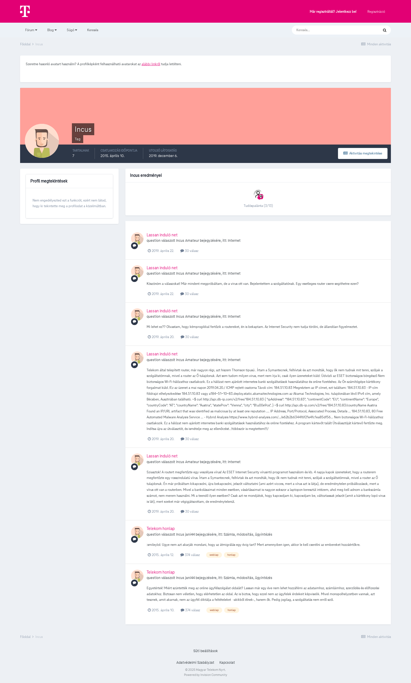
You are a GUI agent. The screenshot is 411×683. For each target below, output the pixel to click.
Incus (180, 240)
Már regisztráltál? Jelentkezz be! (333, 12)
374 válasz (190, 555)
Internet (234, 240)
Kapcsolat (227, 662)
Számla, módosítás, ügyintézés (248, 534)
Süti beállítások (205, 651)
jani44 (190, 534)
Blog (52, 30)
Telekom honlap (161, 528)
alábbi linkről (151, 64)
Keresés (92, 30)
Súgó (72, 30)
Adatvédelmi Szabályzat (195, 662)
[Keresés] (329, 30)
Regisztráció (376, 11)
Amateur (192, 240)
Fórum (31, 30)
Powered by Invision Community (205, 675)
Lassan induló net (162, 234)
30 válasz (189, 251)
